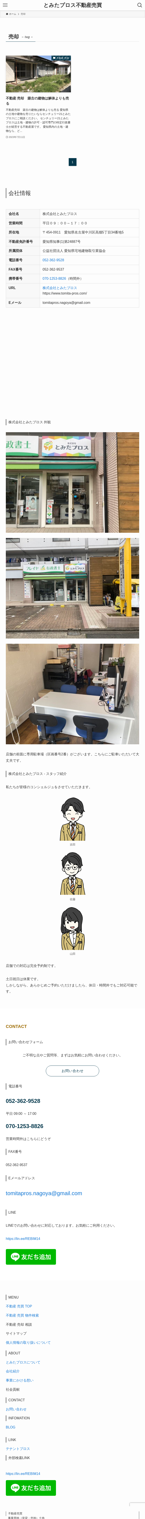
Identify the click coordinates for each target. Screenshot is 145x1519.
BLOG (10, 1427)
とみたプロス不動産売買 (72, 5)
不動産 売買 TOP (19, 1306)
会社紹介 (13, 1371)
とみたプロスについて (23, 1362)
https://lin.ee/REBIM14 (23, 1239)
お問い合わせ (16, 1409)
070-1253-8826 (54, 278)
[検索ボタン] (140, 5)
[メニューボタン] (5, 5)
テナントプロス (18, 1449)
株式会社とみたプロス (60, 288)
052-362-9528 (53, 260)
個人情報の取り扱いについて (28, 1342)
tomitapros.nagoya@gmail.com (44, 1193)
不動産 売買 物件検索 (22, 1315)
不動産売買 (15, 1513)
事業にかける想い (19, 1380)
